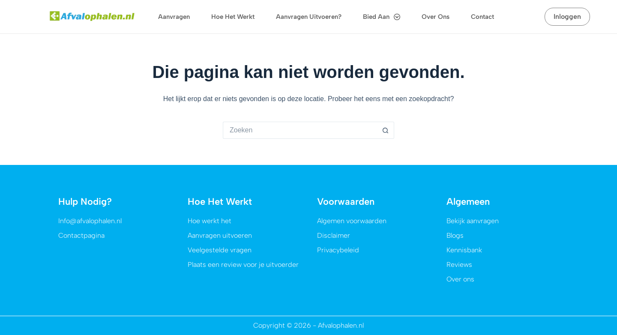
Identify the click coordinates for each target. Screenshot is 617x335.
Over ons (435, 17)
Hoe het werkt (233, 17)
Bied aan (381, 17)
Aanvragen (174, 17)
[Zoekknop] (385, 130)
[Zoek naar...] (300, 130)
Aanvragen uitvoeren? (308, 17)
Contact (482, 17)
